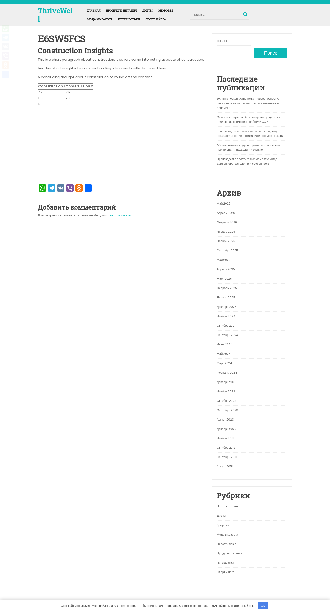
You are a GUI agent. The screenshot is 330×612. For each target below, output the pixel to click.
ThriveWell (55, 14)
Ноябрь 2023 (226, 391)
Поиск (246, 13)
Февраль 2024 (227, 372)
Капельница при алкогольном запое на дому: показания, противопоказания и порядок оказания (251, 133)
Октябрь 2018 (226, 447)
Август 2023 (225, 419)
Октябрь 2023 (226, 401)
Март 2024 (224, 363)
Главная (93, 10)
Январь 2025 (226, 297)
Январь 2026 (226, 232)
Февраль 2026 (227, 222)
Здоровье (165, 10)
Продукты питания (121, 10)
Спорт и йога (155, 19)
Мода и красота (100, 19)
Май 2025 (224, 260)
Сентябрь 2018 (227, 457)
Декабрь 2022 (226, 429)
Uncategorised (228, 506)
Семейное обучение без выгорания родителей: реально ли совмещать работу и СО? (249, 119)
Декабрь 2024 (227, 307)
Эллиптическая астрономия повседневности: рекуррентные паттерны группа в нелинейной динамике (248, 103)
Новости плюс (226, 544)
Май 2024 (224, 354)
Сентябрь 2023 (227, 410)
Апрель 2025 (226, 269)
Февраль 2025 (227, 288)
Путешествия (129, 19)
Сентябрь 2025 (227, 250)
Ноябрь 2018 (225, 438)
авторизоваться (122, 215)
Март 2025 (224, 278)
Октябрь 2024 (226, 325)
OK (263, 606)
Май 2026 (224, 203)
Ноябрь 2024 (226, 316)
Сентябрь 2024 (227, 335)
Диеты (147, 10)
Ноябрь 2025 (226, 241)
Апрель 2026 (226, 213)
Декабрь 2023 (226, 382)
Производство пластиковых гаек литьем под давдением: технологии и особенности (247, 161)
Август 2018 (225, 466)
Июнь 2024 (225, 344)
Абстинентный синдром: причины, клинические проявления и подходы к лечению (249, 147)
